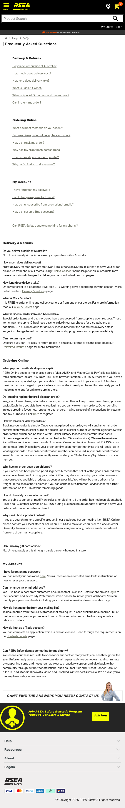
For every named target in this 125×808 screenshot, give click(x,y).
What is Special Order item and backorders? (40, 95)
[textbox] (49, 18)
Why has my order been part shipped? (37, 149)
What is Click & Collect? (27, 88)
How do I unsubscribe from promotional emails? (43, 204)
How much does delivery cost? (31, 73)
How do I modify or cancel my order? (35, 157)
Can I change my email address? (33, 197)
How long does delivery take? (30, 80)
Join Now (100, 715)
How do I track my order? (28, 142)
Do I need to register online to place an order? (41, 135)
